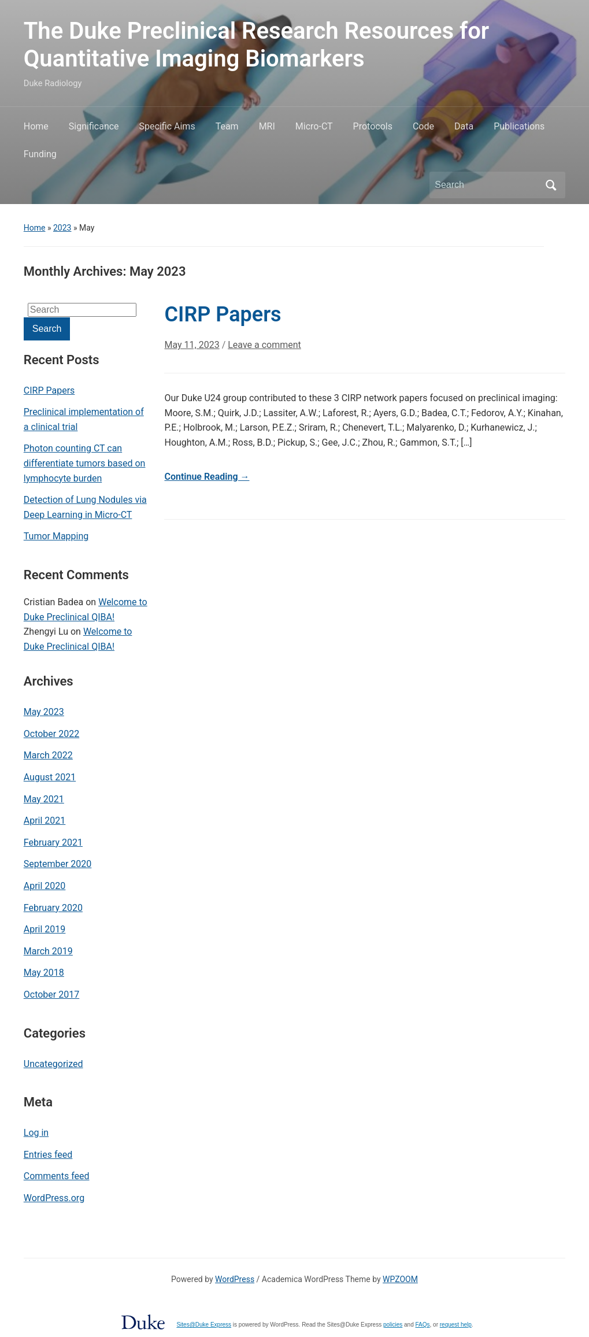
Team (227, 126)
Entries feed (48, 1154)
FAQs (423, 1324)
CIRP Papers (49, 390)
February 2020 (53, 907)
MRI (267, 126)
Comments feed (57, 1176)
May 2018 (44, 972)
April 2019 (45, 929)
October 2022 (51, 733)
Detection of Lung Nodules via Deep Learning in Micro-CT (85, 507)
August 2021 (50, 777)
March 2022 (48, 755)
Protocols (372, 126)
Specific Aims (167, 126)
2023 (62, 227)
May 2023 (44, 711)
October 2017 (51, 994)
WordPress (234, 1279)
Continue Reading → (206, 476)
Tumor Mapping (56, 536)
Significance (94, 126)
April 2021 (45, 820)
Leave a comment (264, 344)
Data (463, 126)
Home (36, 126)
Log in (36, 1132)
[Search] (487, 185)
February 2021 (53, 842)
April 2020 (45, 885)
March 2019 (48, 951)
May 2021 (44, 799)
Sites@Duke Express (203, 1324)
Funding (40, 154)
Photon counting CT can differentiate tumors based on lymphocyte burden (85, 463)
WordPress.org (54, 1197)
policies (392, 1324)
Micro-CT (314, 126)
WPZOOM (400, 1279)
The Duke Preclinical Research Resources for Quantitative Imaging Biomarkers (257, 44)
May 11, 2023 (191, 344)
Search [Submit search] (551, 185)
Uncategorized (53, 1063)
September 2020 (58, 863)
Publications (519, 126)
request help (456, 1324)
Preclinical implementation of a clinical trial (84, 419)
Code (423, 126)
